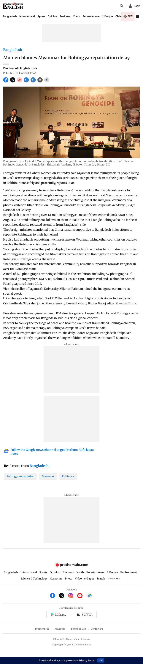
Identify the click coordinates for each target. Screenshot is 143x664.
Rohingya (68, 476)
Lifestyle (107, 16)
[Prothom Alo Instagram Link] (72, 596)
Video (78, 578)
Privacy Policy (86, 660)
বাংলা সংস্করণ (114, 578)
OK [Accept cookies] (101, 660)
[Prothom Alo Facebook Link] (54, 596)
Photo (68, 578)
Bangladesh (10, 16)
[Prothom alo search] (122, 6)
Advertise (60, 628)
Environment (128, 572)
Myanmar (48, 476)
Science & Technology (33, 578)
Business (65, 16)
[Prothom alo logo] (71, 566)
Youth (76, 16)
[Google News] (52, 452)
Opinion (52, 16)
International (27, 16)
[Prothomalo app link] (58, 614)
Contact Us (97, 628)
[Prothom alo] (13, 6)
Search (101, 578)
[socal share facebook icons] (6, 81)
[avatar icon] (134, 6)
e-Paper (89, 578)
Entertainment (91, 16)
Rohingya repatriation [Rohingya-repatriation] (20, 476)
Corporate (56, 578)
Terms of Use (78, 628)
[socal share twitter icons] (13, 81)
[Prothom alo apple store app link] (84, 614)
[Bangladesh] (39, 466)
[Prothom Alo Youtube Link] (81, 596)
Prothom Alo (42, 628)
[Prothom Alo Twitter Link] (63, 596)
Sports (41, 16)
